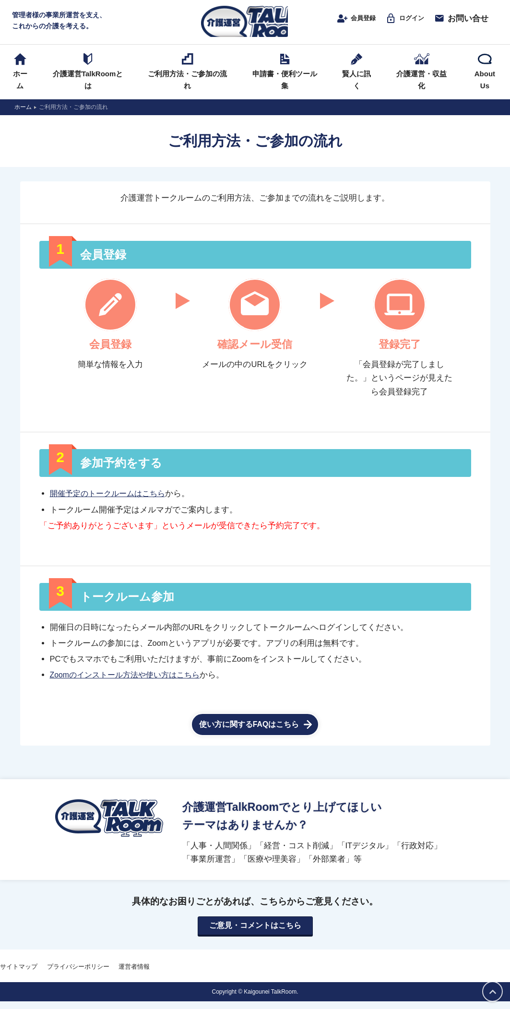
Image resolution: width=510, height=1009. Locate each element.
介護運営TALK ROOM (255, 25)
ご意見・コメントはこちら (255, 932)
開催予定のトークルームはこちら (111, 501)
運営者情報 (134, 974)
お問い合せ (457, 22)
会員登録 (342, 22)
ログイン (398, 22)
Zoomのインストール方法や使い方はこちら (129, 682)
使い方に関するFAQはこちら (249, 731)
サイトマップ (18, 974)
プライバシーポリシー (78, 974)
